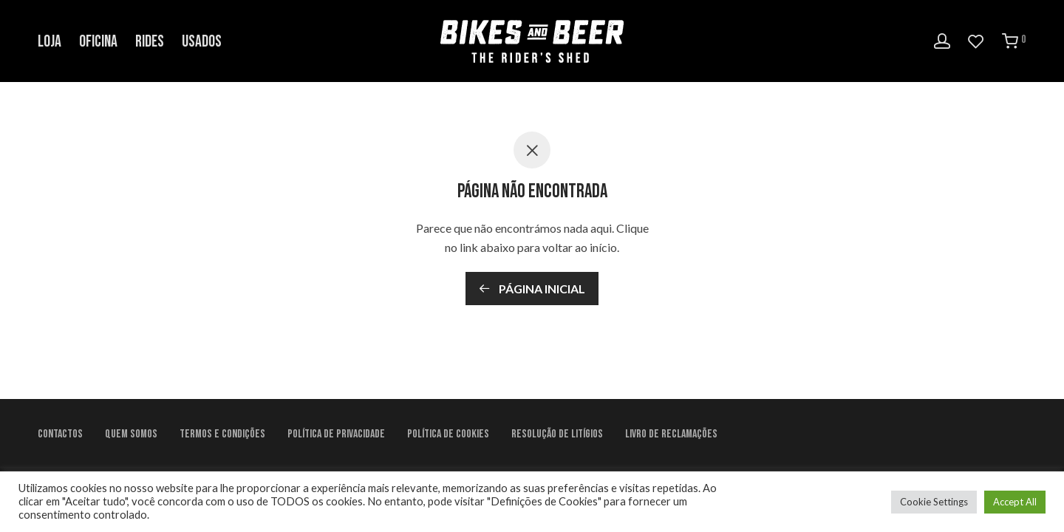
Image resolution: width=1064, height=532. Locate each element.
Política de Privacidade (336, 434)
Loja (49, 42)
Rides (149, 42)
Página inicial (532, 289)
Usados (202, 42)
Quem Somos (131, 434)
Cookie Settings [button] (934, 502)
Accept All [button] (1015, 502)
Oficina (98, 42)
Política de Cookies (448, 434)
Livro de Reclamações (671, 434)
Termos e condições (222, 434)
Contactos (60, 434)
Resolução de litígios (557, 434)
